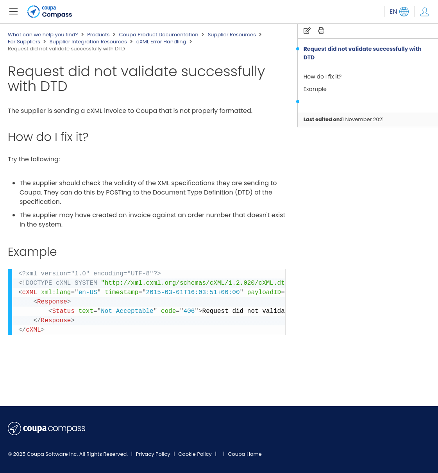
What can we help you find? (43, 34)
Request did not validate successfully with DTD (363, 53)
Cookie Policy (195, 454)
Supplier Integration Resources (88, 41)
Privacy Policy (154, 454)
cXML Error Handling (161, 41)
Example (315, 89)
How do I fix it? (323, 76)
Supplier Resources (232, 34)
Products (98, 34)
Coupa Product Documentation (158, 34)
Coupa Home (245, 454)
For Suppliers (24, 41)
